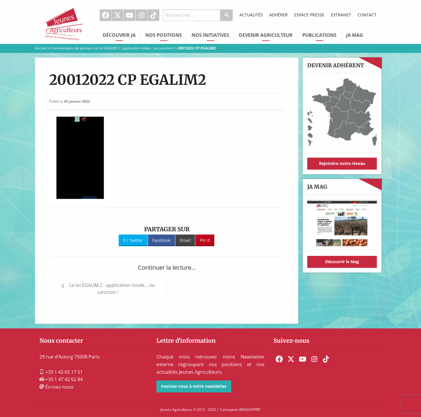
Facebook (105, 15)
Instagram (141, 15)
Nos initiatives (210, 35)
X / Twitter (133, 240)
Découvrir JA (119, 35)
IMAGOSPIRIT (250, 409)
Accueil (41, 48)
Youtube (129, 15)
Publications (319, 35)
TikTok (153, 15)
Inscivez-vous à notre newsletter (194, 386)
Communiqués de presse (70, 48)
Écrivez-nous (56, 387)
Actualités (251, 15)
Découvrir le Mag (342, 261)
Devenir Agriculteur (266, 35)
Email (185, 240)
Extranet (341, 15)
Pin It (205, 240)
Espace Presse (309, 15)
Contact (367, 15)
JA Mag (354, 35)
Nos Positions (163, 35)
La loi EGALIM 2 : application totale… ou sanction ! (134, 48)
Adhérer (278, 15)
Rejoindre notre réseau (342, 163)
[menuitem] (106, 15)
